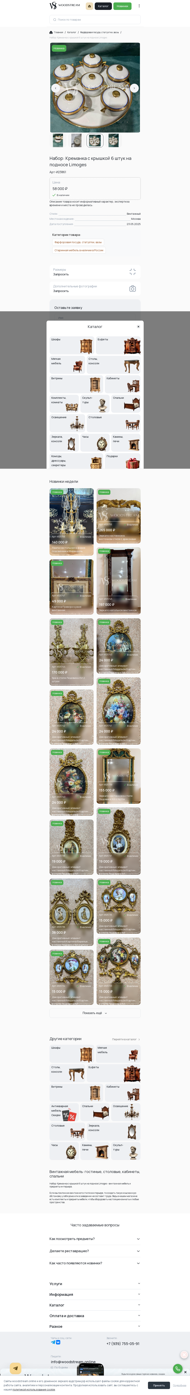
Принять (159, 1385)
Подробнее (179, 1385)
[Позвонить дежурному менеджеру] (177, 1366)
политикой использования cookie (34, 1389)
